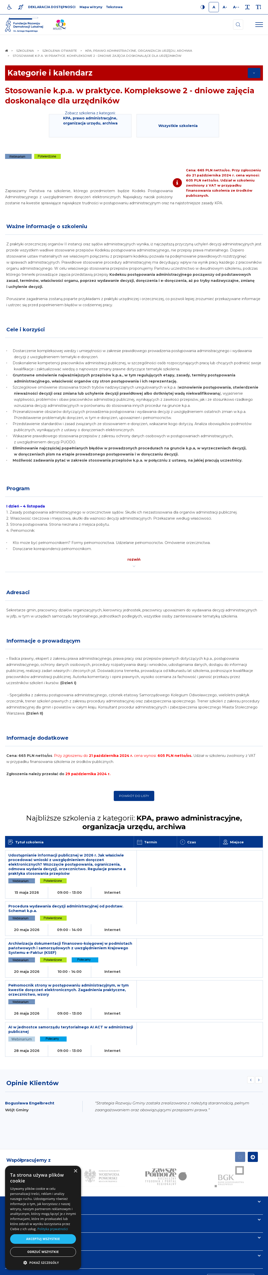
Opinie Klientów (32, 1026)
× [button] (75, 1171)
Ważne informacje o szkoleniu (46, 226)
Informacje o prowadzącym (43, 641)
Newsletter (18, 1180)
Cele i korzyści (25, 329)
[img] (59, 24)
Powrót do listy (134, 796)
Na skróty (16, 1145)
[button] (43, 1262)
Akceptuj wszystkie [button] (43, 1239)
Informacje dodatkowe (37, 738)
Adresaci (18, 592)
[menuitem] (90, 1268)
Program (18, 488)
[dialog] (43, 1218)
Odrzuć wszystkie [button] (43, 1252)
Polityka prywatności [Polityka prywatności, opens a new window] (52, 1229)
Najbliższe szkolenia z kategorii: (134, 822)
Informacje (18, 1162)
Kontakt (14, 1198)
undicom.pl (252, 1269)
